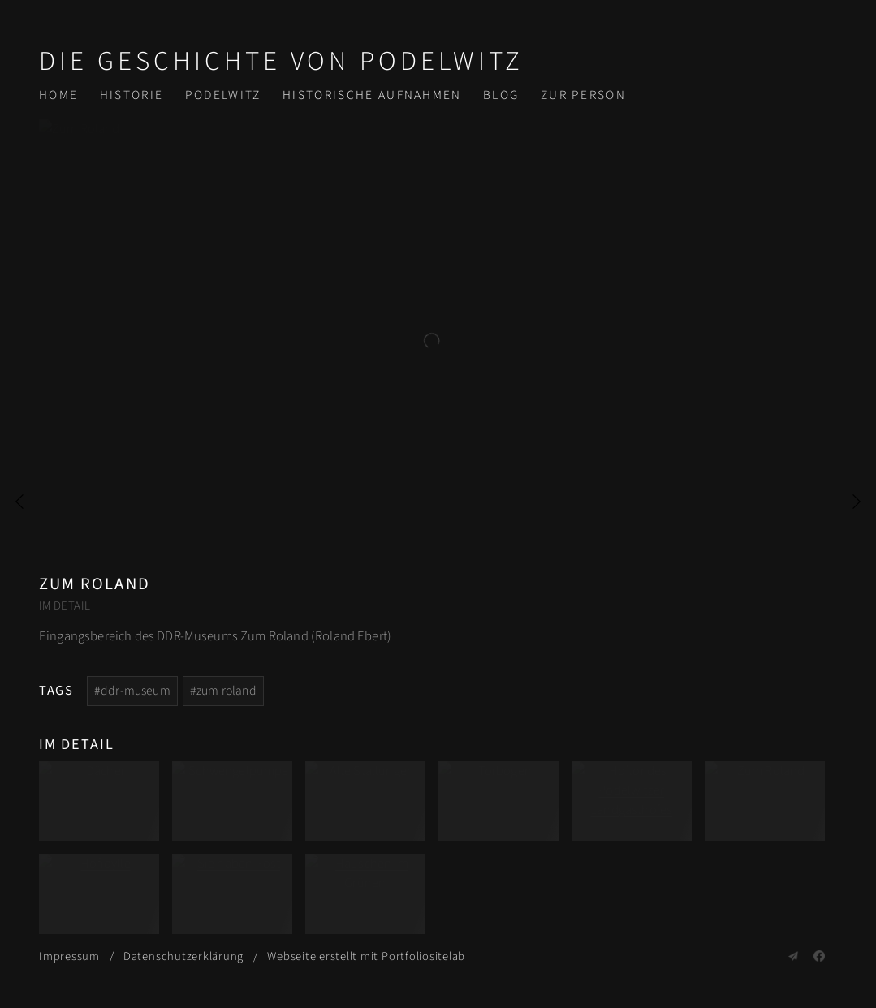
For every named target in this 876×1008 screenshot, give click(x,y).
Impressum (69, 956)
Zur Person (583, 95)
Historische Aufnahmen (372, 95)
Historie (132, 95)
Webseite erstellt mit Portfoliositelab (366, 956)
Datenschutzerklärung (183, 956)
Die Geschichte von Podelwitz (281, 61)
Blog (501, 95)
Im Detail (64, 605)
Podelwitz (223, 95)
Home (58, 95)
